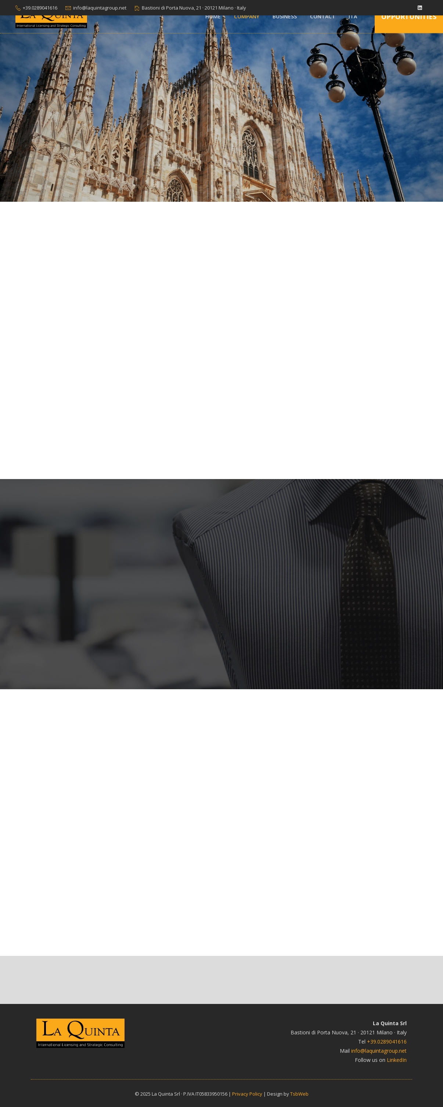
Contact (322, 16)
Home (213, 16)
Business (285, 16)
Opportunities (408, 16)
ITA (353, 16)
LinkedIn (397, 1059)
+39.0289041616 (40, 7)
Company (246, 16)
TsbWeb (299, 1093)
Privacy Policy (247, 1093)
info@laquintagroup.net (99, 7)
